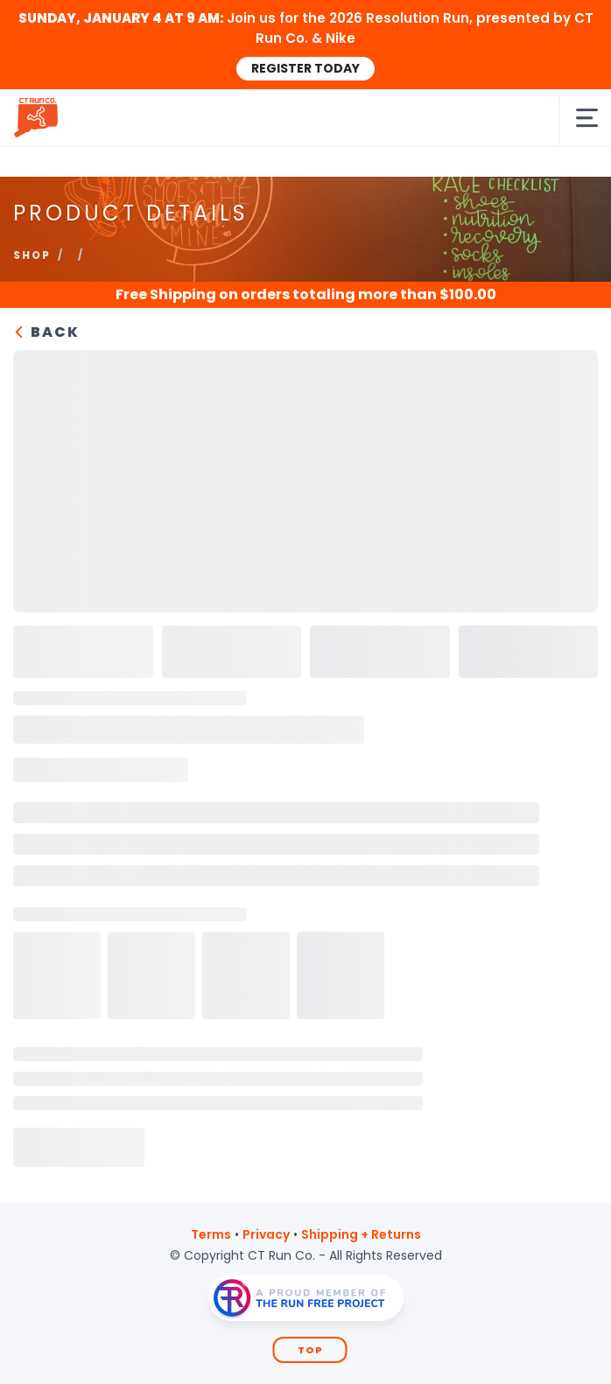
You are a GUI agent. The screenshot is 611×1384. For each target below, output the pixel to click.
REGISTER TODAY (305, 68)
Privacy (266, 1234)
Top (310, 1350)
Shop (32, 255)
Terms (211, 1234)
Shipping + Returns (361, 1234)
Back (46, 332)
